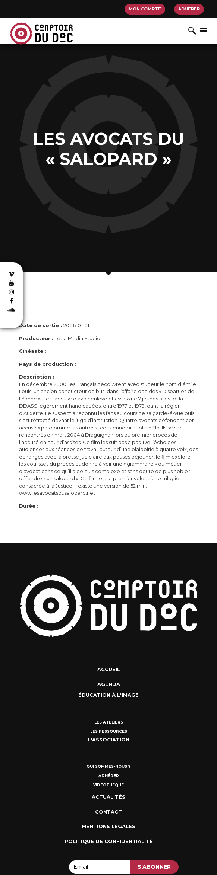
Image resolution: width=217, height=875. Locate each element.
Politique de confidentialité (109, 841)
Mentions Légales (108, 826)
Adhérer (189, 9)
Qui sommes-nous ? (108, 766)
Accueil (108, 669)
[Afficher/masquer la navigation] (203, 30)
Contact (108, 812)
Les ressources (108, 731)
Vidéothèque (108, 785)
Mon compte (145, 9)
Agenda (108, 684)
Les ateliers (108, 722)
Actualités (108, 797)
